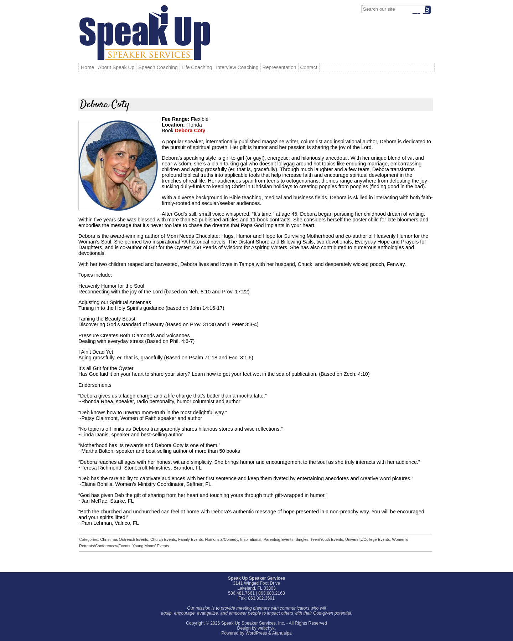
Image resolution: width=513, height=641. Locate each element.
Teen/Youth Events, (328, 539)
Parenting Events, (280, 539)
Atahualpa (282, 633)
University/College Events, (368, 539)
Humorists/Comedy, (222, 539)
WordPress (256, 633)
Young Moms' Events (151, 546)
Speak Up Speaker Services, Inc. (253, 623)
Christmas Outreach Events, (125, 539)
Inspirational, (251, 539)
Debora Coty (190, 130)
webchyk (266, 628)
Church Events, (164, 539)
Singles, (303, 539)
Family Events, (191, 539)
